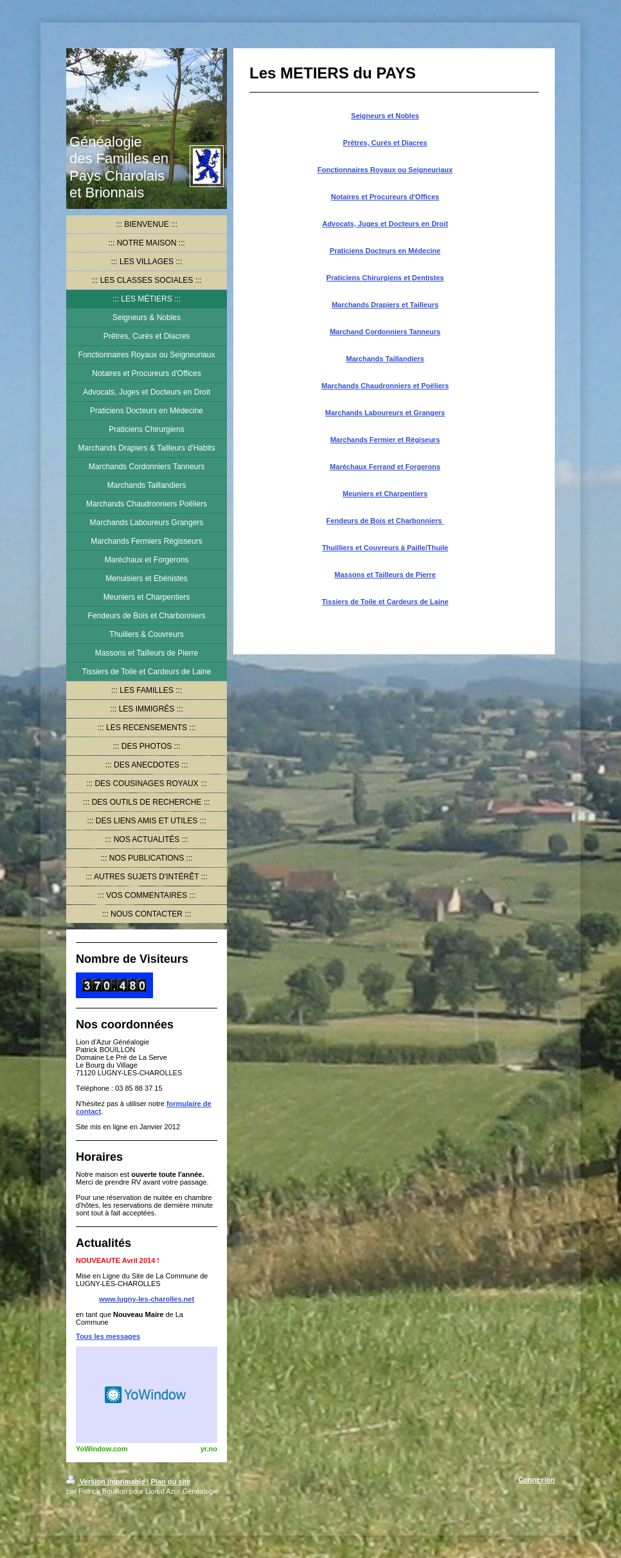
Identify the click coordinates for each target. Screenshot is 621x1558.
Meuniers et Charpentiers (385, 493)
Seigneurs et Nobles (385, 116)
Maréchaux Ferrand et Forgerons (385, 466)
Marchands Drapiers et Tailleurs (385, 305)
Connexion (536, 1479)
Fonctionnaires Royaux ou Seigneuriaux (385, 170)
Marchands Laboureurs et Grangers (385, 412)
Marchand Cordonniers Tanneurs (385, 332)
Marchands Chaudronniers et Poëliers (385, 386)
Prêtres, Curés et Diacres (385, 143)
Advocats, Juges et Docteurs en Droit (385, 224)
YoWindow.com (102, 1449)
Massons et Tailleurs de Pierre (385, 574)
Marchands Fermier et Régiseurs (385, 439)
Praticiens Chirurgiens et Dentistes (385, 278)
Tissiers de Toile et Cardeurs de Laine (384, 601)
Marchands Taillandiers (385, 359)
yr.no (209, 1449)
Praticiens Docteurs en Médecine (385, 251)
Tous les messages (108, 1336)
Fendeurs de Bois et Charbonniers (385, 520)
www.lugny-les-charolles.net (146, 1299)
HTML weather (146, 1395)
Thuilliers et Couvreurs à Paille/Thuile (385, 547)
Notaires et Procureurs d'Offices (385, 197)
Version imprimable (106, 1481)
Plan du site (171, 1481)
